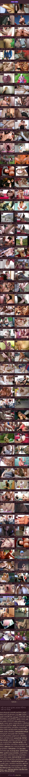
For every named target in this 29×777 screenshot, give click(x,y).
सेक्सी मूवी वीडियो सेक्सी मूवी (21, 731)
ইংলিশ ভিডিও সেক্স (13, 755)
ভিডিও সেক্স (7, 765)
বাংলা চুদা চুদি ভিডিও (19, 746)
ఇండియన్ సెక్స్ (17, 738)
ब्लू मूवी (14, 725)
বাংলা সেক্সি (22, 717)
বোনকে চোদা (10, 721)
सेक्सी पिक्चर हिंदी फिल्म (13, 769)
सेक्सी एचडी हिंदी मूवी (17, 757)
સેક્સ (1, 757)
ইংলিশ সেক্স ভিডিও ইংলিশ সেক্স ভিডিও (14, 729)
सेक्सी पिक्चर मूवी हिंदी (18, 742)
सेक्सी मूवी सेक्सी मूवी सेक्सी (17, 761)
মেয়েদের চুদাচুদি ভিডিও (17, 765)
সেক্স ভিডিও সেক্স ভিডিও (15, 740)
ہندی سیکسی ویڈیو (20, 721)
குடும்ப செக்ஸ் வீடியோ (15, 723)
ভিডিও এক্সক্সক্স (7, 757)
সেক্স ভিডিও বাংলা (8, 738)
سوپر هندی (15, 717)
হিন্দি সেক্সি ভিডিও (20, 734)
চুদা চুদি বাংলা (11, 714)
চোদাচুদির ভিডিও (7, 742)
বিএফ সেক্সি (14, 2)
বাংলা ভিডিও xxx (4, 751)
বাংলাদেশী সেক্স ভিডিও (16, 712)
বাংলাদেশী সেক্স (8, 717)
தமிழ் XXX (18, 714)
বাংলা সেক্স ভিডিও (16, 768)
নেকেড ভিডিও (22, 755)
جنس (5, 769)
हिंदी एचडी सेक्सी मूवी (9, 771)
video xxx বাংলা (9, 746)
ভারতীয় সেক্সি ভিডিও (9, 731)
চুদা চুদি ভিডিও (7, 761)
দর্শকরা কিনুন (18, 775)
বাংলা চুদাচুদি (11, 734)
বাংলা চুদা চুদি (3, 734)
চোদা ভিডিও (15, 727)
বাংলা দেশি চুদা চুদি (4, 712)
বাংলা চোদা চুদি (21, 725)
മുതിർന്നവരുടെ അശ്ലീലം (11, 753)
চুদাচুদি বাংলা (15, 736)
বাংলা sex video (21, 748)
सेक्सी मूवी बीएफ (12, 748)
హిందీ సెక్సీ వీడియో (14, 751)
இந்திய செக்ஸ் (21, 719)
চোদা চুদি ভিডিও (12, 719)
